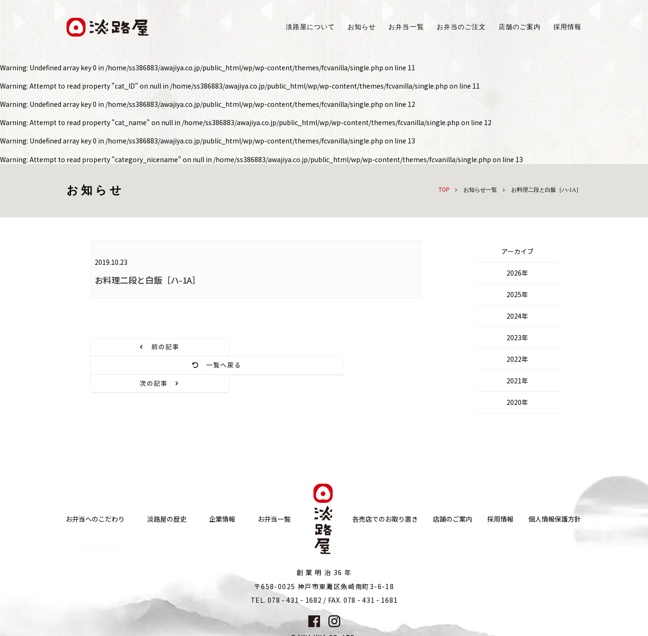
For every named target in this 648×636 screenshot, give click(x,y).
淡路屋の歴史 (166, 492)
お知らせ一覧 (480, 190)
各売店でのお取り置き (385, 492)
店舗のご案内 (452, 492)
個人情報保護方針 (555, 492)
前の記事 (140, 347)
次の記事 (372, 347)
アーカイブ (517, 251)
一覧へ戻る (256, 347)
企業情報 (222, 492)
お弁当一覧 (406, 26)
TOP (444, 189)
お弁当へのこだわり (95, 492)
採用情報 (567, 26)
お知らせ (362, 26)
